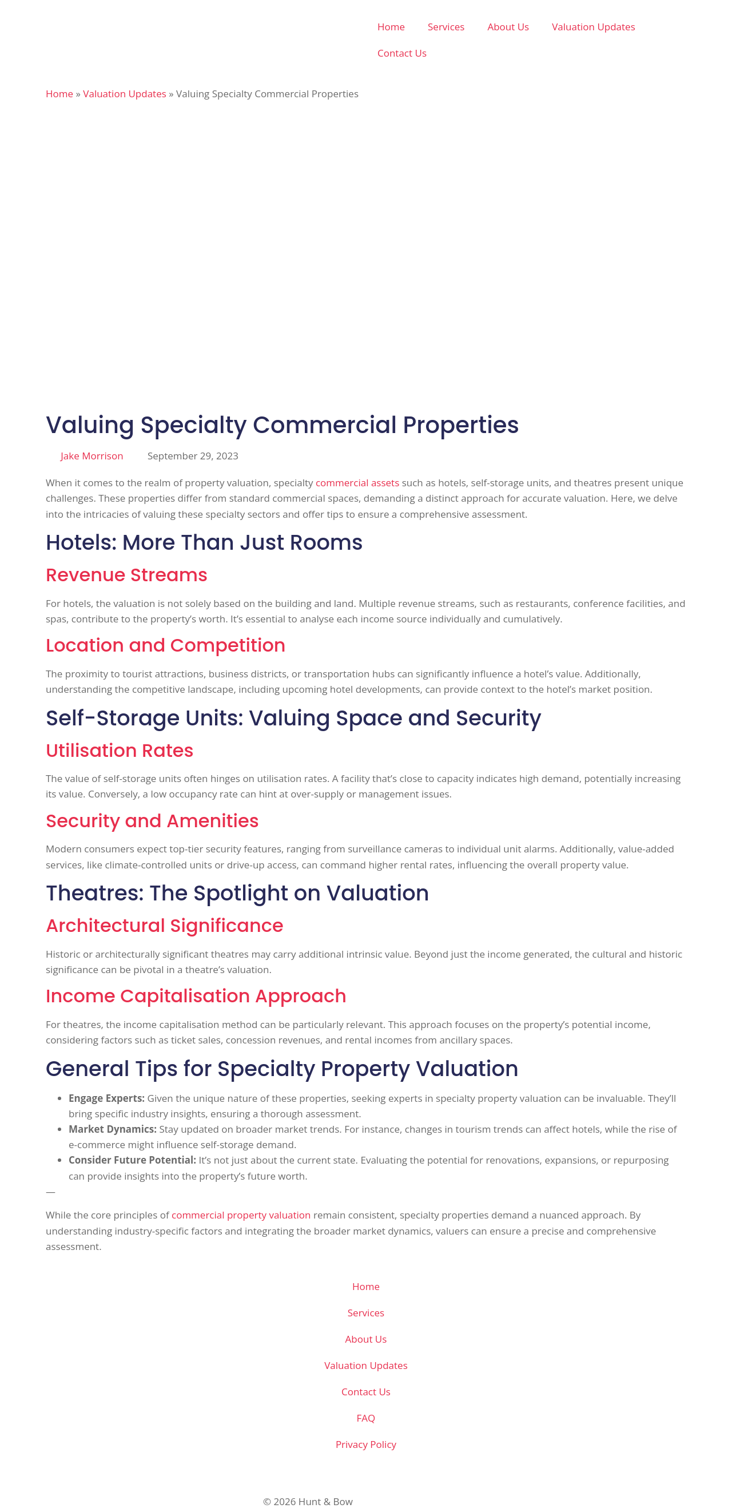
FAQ (366, 1417)
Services (446, 26)
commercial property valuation (241, 1214)
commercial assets (357, 482)
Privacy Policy (366, 1444)
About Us (508, 26)
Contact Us (402, 52)
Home (391, 26)
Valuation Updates (593, 26)
